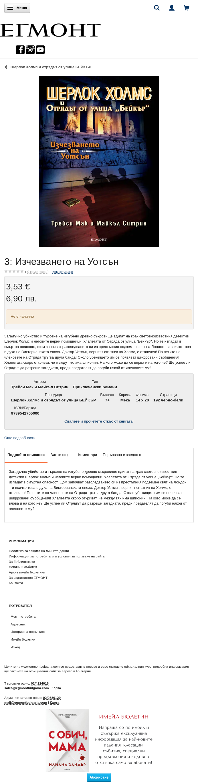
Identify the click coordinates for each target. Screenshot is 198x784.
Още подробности (19, 438)
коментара (36, 272)
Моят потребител (24, 616)
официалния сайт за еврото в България (60, 671)
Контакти (16, 583)
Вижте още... (61, 455)
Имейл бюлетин (23, 639)
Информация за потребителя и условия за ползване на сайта (56, 556)
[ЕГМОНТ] (50, 28)
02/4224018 (40, 683)
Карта (56, 688)
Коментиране (62, 271)
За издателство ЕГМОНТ (28, 577)
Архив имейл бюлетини (27, 572)
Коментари (87, 455)
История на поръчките (28, 631)
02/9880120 (52, 697)
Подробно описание (26, 455)
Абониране (99, 777)
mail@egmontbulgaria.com (25, 702)
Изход (15, 647)
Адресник (18, 624)
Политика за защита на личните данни (39, 551)
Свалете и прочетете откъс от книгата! (99, 421)
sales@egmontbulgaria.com (26, 688)
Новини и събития (23, 567)
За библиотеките (22, 561)
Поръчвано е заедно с (122, 455)
